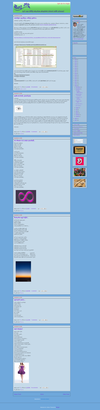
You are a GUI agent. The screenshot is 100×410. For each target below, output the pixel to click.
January (77, 116)
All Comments (77, 142)
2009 (76, 85)
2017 (76, 71)
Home (42, 394)
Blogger (57, 407)
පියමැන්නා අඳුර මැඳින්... (21, 217)
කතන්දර (22, 133)
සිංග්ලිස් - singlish (76, 130)
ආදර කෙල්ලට (18, 329)
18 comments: (34, 86)
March (77, 112)
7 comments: (34, 319)
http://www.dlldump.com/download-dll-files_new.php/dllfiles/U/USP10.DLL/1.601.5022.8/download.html (37, 37)
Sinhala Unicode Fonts (77, 132)
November (78, 88)
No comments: (34, 387)
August (77, 107)
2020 (76, 66)
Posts (75, 140)
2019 (76, 68)
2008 (76, 118)
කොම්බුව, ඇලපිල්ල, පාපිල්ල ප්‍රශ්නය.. (25, 18)
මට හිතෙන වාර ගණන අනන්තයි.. (24, 140)
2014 (76, 76)
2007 (76, 120)
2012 (76, 80)
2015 (76, 75)
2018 (76, 70)
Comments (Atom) (45, 399)
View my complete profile (78, 38)
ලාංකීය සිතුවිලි (76, 128)
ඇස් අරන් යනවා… (19, 300)
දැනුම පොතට (23, 88)
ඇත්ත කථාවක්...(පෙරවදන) (22, 96)
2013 (76, 78)
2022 (76, 63)
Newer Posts (17, 394)
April (77, 111)
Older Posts (66, 394)
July (77, 109)
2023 (76, 61)
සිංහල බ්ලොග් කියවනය (78, 126)
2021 (76, 64)
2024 (76, 59)
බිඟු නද (21, 210)
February (78, 114)
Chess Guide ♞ (76, 135)
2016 (76, 73)
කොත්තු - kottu (76, 124)
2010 (76, 83)
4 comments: (34, 131)
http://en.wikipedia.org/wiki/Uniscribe (48, 24)
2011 (76, 82)
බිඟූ (79, 22)
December (78, 87)
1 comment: (33, 208)
